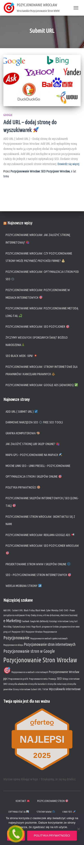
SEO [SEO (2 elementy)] (59, 678)
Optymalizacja (18, 811)
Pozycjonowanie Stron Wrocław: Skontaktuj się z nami (40, 520)
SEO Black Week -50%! (21, 356)
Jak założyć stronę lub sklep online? (32, 444)
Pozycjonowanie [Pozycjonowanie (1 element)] (50, 631)
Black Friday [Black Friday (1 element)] (29, 610)
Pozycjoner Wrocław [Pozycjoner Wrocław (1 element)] (34, 631)
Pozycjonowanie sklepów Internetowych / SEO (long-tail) (42, 501)
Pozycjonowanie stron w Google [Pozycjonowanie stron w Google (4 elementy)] (29, 651)
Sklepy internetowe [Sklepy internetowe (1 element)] (71, 678)
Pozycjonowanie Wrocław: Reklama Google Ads (40, 535)
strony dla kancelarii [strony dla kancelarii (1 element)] (37, 684)
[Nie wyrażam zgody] (78, 829)
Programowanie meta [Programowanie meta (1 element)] (38, 678)
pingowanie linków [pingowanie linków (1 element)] (50, 626)
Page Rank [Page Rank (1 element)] (36, 626)
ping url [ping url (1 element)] (7, 631)
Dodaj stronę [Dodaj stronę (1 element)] (37, 615)
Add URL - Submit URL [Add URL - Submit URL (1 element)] (13, 610)
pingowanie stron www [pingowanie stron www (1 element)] (69, 626)
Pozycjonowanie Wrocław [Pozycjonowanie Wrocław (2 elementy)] (64, 672)
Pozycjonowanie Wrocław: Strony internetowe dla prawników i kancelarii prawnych (42, 370)
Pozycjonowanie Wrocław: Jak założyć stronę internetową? (38, 238)
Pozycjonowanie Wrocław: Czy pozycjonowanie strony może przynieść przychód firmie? (39, 257)
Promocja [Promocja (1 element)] (52, 678)
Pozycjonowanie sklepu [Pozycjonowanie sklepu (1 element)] (13, 645)
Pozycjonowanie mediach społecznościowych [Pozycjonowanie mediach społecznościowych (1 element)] (49, 638)
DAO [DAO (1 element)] (61, 610)
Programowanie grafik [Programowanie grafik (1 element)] (18, 678)
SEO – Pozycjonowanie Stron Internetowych (38, 575)
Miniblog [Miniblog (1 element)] (7, 626)
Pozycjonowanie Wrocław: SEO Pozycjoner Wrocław (42, 549)
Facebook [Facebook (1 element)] (25, 621)
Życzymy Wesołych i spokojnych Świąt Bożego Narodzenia (37, 341)
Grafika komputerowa (23, 433)
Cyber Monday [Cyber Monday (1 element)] (52, 610)
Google (7, 115)
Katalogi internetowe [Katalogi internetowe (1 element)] (59, 621)
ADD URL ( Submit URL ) (22, 411)
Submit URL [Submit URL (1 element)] (36, 689)
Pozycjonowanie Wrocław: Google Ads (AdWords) (42, 385)
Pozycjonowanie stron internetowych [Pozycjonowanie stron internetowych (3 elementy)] (49, 644)
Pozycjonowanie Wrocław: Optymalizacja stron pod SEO (42, 275)
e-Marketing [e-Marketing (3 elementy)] (12, 621)
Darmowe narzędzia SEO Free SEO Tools (34, 422)
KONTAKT (23, 800)
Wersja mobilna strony (23, 586)
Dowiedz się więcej (68, 164)
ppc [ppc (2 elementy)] (5, 678)
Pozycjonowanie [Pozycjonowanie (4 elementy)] (16, 637)
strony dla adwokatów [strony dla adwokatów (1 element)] (18, 684)
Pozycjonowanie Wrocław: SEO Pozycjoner (37, 326)
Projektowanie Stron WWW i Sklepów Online (38, 564)
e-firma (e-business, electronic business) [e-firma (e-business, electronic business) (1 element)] (60, 615)
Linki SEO (68, 811)
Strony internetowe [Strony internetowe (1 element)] (21, 689)
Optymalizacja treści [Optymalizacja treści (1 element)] (21, 626)
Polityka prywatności (23, 487)
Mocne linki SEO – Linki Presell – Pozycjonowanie (38, 466)
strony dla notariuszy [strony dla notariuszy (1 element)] (57, 684)
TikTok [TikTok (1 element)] (45, 689)
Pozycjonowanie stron (52, 800)
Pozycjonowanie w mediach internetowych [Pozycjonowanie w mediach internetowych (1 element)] (29, 672)
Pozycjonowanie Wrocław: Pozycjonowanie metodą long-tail (42, 312)
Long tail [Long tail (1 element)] (73, 621)
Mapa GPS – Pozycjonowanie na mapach (34, 455)
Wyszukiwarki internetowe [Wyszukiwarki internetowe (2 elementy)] (65, 689)
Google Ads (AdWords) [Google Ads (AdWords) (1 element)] (39, 621)
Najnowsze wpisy (19, 223)
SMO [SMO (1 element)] (5, 684)
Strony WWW (46, 811)
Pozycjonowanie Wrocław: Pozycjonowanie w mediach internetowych (38, 293)
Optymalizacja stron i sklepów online (34, 476)
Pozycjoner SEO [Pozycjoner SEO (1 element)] (18, 631)
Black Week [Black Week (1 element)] (40, 610)
